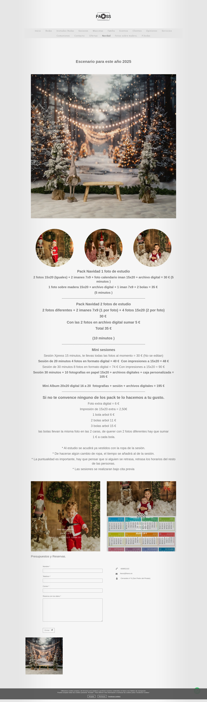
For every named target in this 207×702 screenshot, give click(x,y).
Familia (111, 31)
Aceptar (91, 696)
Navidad (106, 35)
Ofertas (93, 35)
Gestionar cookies (114, 696)
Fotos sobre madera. (126, 35)
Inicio (38, 31)
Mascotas (98, 31)
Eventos (123, 31)
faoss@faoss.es (126, 573)
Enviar (49, 630)
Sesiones (83, 31)
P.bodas (146, 35)
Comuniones (63, 35)
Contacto (79, 35)
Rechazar (102, 696)
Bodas (49, 31)
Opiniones (151, 31)
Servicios (167, 31)
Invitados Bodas (65, 31)
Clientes (137, 31)
